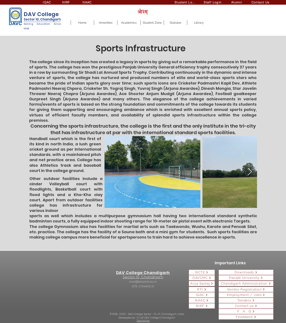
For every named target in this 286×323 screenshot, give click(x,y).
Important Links (230, 263)
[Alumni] (237, 2)
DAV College (41, 14)
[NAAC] (87, 2)
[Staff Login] (213, 2)
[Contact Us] (261, 2)
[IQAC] (47, 2)
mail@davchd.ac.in (143, 281)
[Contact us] (246, 306)
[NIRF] (66, 2)
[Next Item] (249, 172)
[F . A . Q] (246, 311)
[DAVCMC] (202, 278)
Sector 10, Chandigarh (42, 19)
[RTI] (202, 289)
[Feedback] (246, 317)
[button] (105, 22)
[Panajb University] (246, 278)
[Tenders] (246, 300)
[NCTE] (202, 272)
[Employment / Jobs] (246, 295)
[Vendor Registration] (246, 289)
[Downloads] (246, 272)
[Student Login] (186, 2)
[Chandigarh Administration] (246, 283)
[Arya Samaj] (202, 283)
